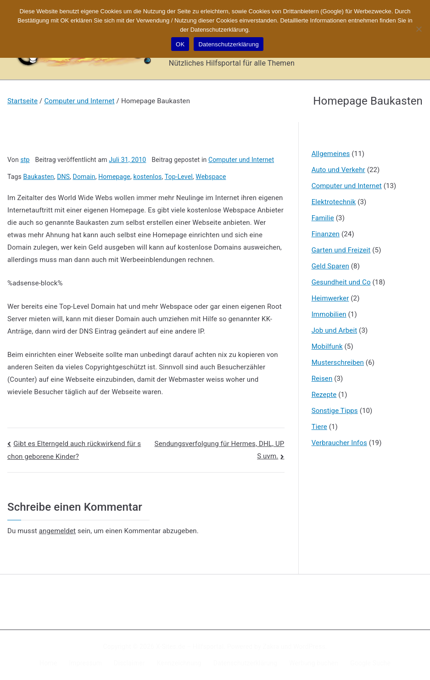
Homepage (114, 176)
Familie (323, 218)
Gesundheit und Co (341, 282)
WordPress (309, 646)
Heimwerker (330, 298)
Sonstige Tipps (335, 411)
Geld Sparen (330, 266)
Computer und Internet (241, 159)
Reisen (322, 378)
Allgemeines (331, 154)
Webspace (210, 176)
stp (24, 159)
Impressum (85, 663)
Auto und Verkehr (338, 170)
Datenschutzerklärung (245, 663)
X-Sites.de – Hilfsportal (189, 646)
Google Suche (370, 663)
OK (180, 44)
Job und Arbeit (334, 330)
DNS (63, 176)
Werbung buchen (313, 663)
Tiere (319, 427)
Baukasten (38, 176)
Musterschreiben (338, 362)
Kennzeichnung (179, 663)
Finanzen (326, 234)
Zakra (270, 646)
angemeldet (57, 531)
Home (48, 663)
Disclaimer (129, 663)
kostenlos (147, 176)
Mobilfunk (327, 346)
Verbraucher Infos (339, 443)
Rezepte (324, 394)
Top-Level (179, 176)
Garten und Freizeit (341, 250)
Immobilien (329, 314)
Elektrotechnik (334, 202)
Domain (84, 176)
